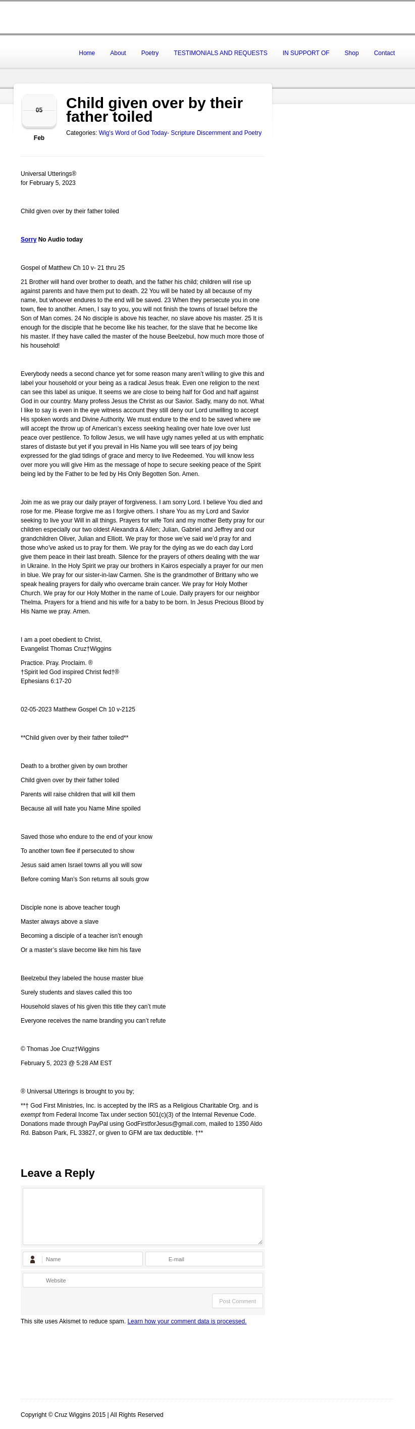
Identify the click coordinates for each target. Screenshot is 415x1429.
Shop (352, 53)
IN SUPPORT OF (306, 53)
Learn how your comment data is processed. (186, 1321)
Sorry (28, 239)
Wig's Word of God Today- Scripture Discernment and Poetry (180, 132)
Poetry (150, 53)
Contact (384, 53)
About (118, 53)
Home (87, 53)
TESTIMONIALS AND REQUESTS (220, 53)
